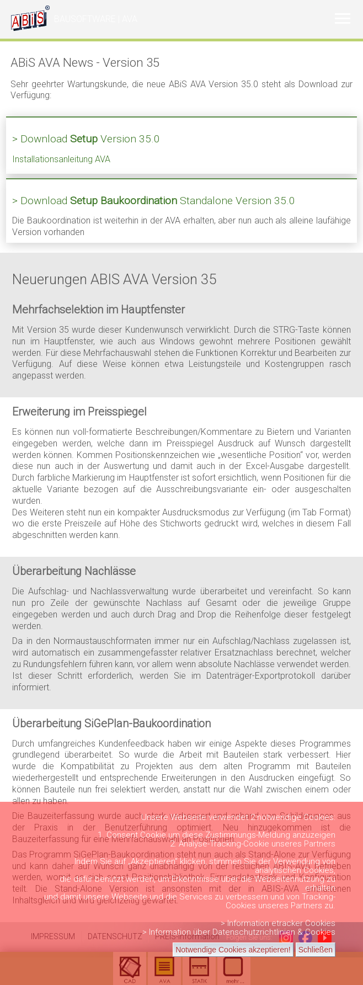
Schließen (315, 949)
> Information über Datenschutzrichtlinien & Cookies (238, 932)
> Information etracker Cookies (278, 923)
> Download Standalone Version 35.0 (153, 200)
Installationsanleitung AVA (61, 159)
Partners (319, 844)
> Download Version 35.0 (86, 138)
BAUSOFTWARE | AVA (95, 19)
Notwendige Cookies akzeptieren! (233, 949)
